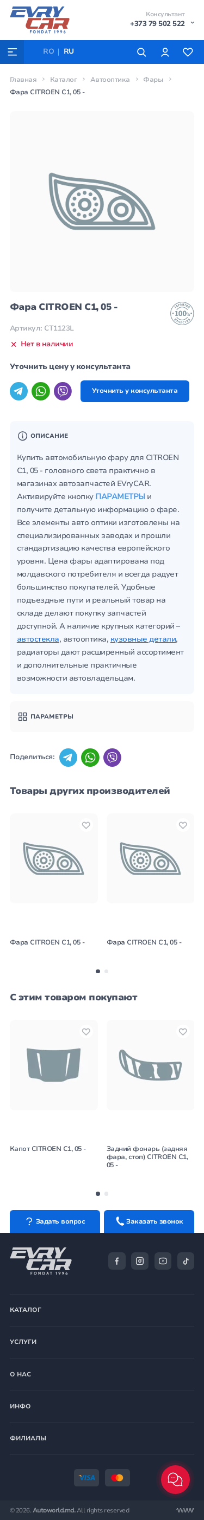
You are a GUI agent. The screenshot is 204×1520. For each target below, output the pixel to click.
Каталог (63, 79)
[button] (98, 971)
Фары (153, 79)
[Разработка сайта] (185, 1510)
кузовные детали (143, 639)
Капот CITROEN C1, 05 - (48, 1148)
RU (69, 51)
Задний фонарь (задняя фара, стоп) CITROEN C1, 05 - (147, 1156)
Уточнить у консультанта (135, 390)
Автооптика (110, 79)
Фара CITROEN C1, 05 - (47, 942)
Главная (23, 79)
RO (48, 51)
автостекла (38, 639)
